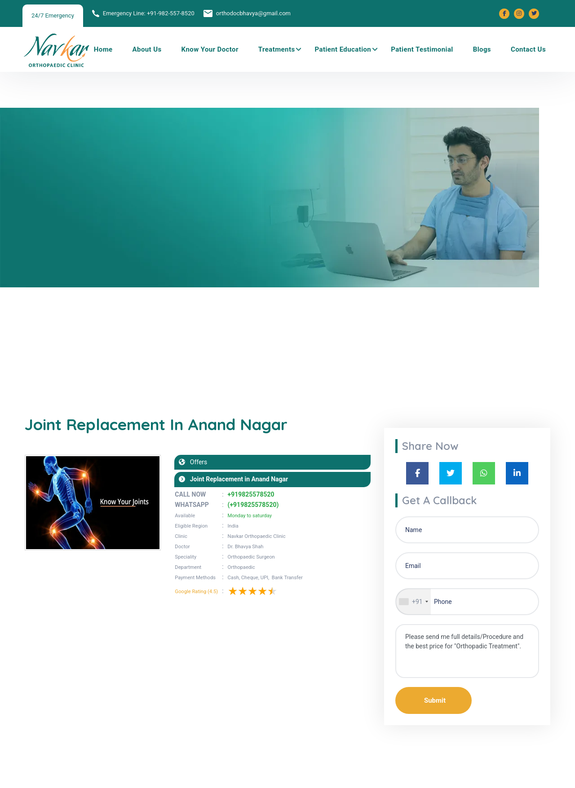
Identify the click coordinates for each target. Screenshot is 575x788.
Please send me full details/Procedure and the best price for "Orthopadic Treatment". (467, 651)
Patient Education (343, 49)
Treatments (276, 49)
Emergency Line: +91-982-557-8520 (149, 13)
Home (103, 49)
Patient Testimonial (422, 49)
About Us (147, 49)
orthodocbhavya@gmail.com (253, 13)
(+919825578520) (253, 504)
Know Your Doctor (210, 49)
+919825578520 (251, 494)
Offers (196, 462)
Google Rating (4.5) (196, 591)
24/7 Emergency (52, 15)
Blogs (482, 49)
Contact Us (528, 49)
